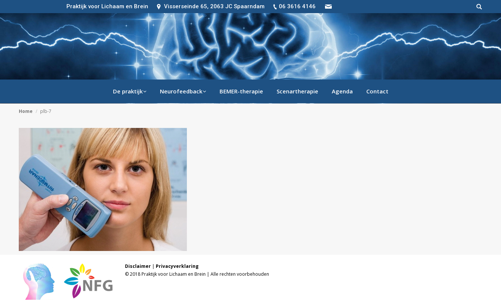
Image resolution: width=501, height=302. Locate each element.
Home (26, 111)
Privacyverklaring (177, 266)
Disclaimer (138, 266)
